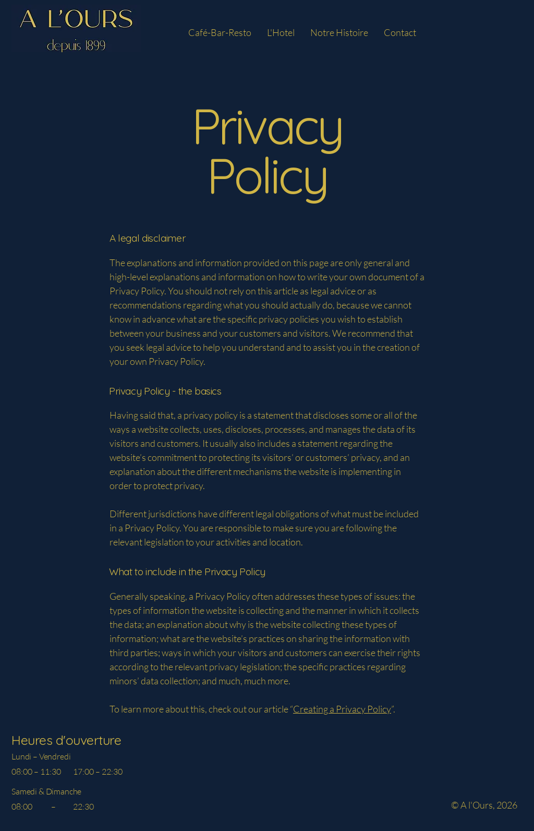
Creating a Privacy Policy (342, 709)
